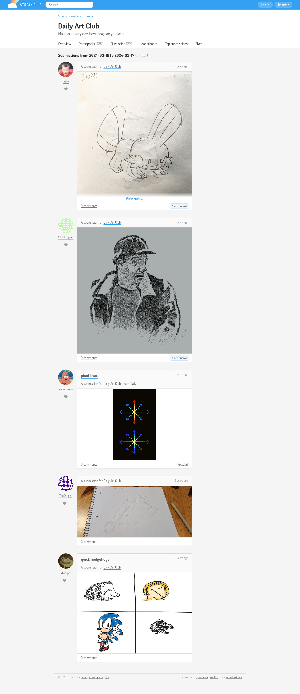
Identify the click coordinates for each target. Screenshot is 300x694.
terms (84, 677)
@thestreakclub (234, 677)
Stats (198, 43)
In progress (89, 16)
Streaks (62, 16)
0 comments (89, 206)
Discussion (118, 43)
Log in (265, 5)
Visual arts (75, 16)
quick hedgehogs (95, 559)
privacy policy (96, 677)
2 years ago (181, 66)
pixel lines (89, 375)
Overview (64, 43)
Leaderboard (148, 43)
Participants (87, 43)
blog (107, 677)
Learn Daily (129, 383)
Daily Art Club (78, 25)
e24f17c (214, 677)
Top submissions (176, 43)
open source (202, 677)
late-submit (180, 206)
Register (283, 5)
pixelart (183, 464)
